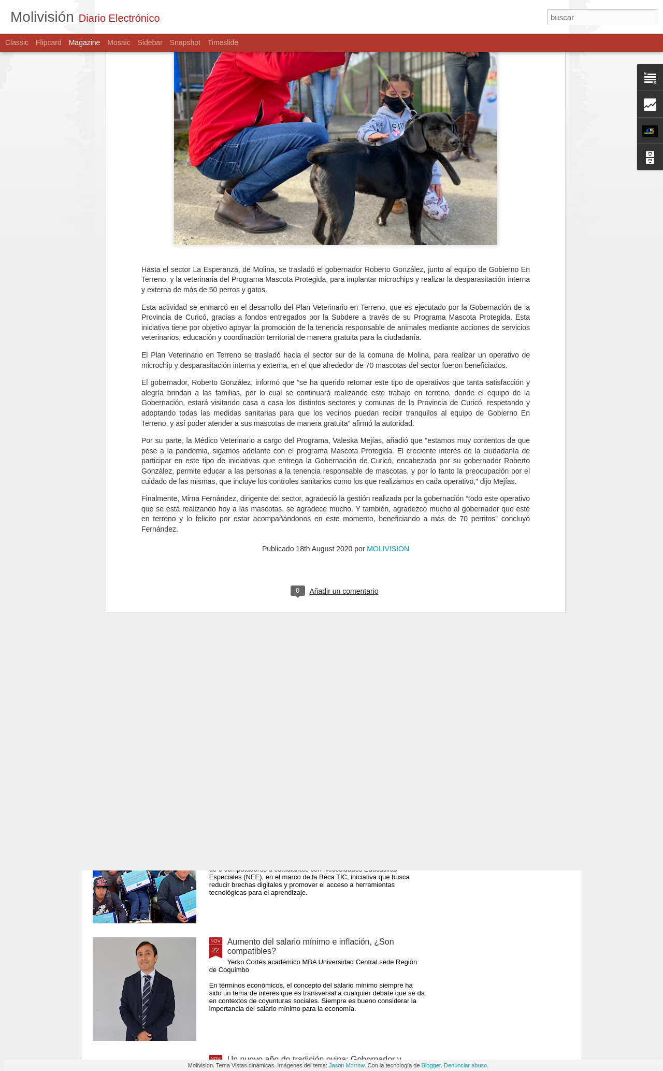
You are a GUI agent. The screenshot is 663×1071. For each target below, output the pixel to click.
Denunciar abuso (465, 1065)
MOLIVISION (388, 360)
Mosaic (118, 42)
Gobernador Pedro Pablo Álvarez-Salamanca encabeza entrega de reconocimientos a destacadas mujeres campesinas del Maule (323, 716)
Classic (16, 42)
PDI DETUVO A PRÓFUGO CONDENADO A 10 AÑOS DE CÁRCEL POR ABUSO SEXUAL (315, 593)
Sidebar (150, 42)
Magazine (84, 42)
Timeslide (223, 42)
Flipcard (49, 42)
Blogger (431, 1065)
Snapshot (185, 42)
